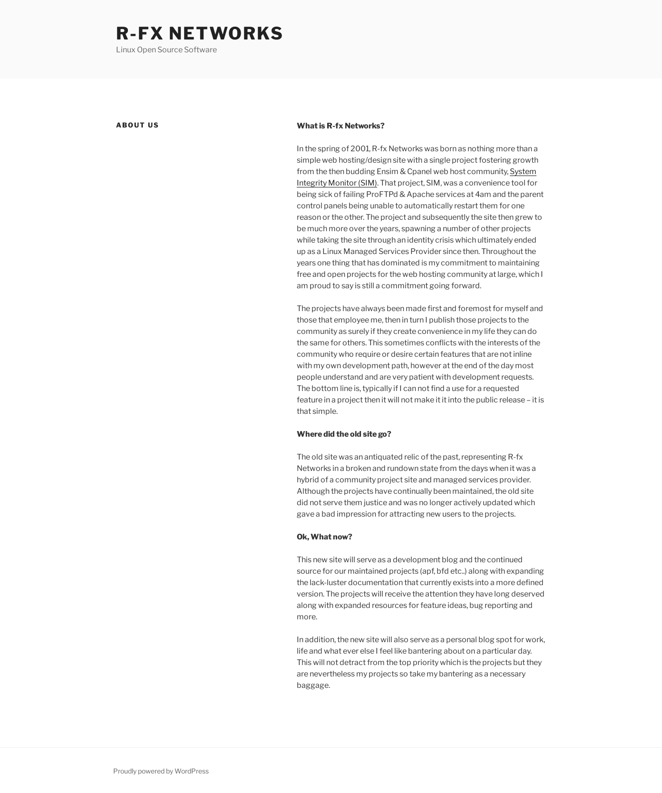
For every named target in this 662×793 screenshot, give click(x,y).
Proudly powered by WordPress (161, 771)
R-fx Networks (199, 33)
